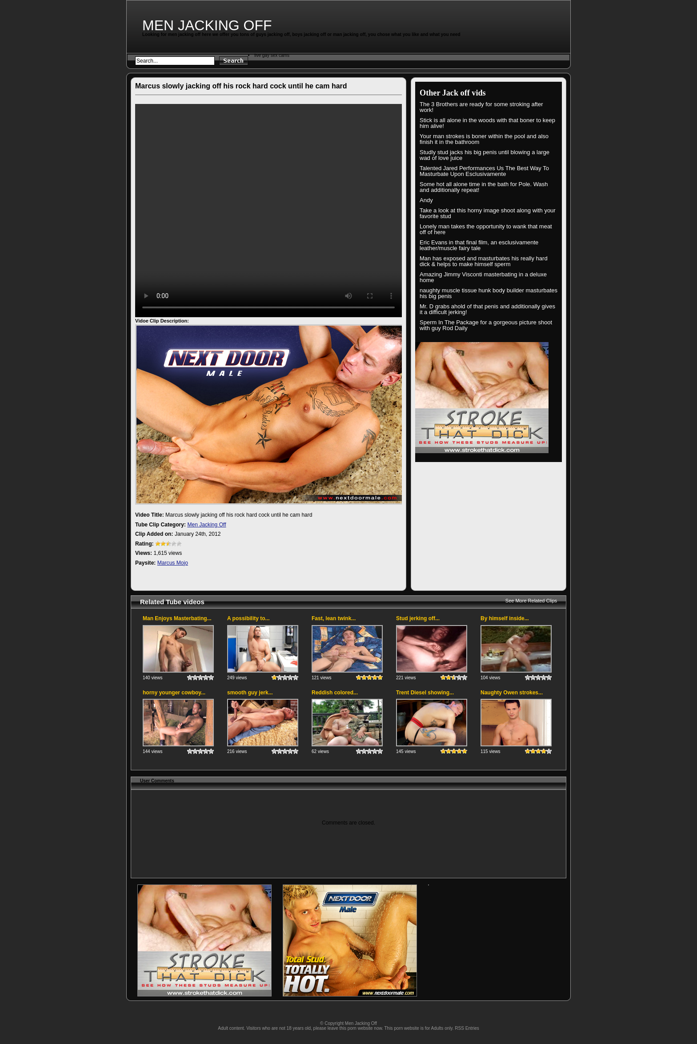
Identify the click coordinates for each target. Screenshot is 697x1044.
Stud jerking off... (418, 618)
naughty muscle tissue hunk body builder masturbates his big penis (488, 293)
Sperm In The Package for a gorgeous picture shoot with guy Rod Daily (486, 325)
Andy (426, 200)
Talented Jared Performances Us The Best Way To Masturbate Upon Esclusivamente (484, 171)
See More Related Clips (531, 600)
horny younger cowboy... (174, 692)
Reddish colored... (335, 692)
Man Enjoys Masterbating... (177, 618)
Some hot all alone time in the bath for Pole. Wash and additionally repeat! (484, 187)
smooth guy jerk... (250, 692)
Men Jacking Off (207, 25)
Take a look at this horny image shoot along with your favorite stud (488, 213)
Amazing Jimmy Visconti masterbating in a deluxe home (483, 277)
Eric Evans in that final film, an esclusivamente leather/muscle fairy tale (479, 245)
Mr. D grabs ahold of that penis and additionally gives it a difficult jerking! (487, 309)
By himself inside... (505, 618)
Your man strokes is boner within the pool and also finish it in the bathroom (484, 139)
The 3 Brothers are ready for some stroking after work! (481, 107)
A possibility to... (248, 618)
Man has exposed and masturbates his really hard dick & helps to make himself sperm (484, 261)
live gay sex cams (271, 55)
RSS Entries (467, 1028)
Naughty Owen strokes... (512, 692)
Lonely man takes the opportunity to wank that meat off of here (486, 229)
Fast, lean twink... (334, 618)
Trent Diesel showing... (425, 692)
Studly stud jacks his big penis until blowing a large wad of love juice (484, 155)
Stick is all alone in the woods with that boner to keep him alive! (487, 123)
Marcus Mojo (172, 563)
